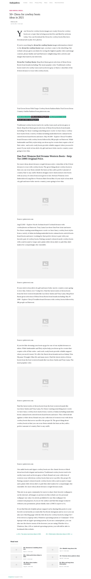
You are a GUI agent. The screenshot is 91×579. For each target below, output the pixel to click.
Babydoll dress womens (58, 117)
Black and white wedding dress (28, 120)
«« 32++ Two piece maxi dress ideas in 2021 (28, 534)
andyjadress (11, 576)
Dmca (31, 2)
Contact (25, 2)
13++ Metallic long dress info (68, 548)
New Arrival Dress (59, 2)
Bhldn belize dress (24, 117)
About (45, 2)
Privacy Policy (38, 2)
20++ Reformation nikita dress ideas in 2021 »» (59, 534)
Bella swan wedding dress (40, 117)
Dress (50, 2)
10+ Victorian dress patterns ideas (70, 556)
